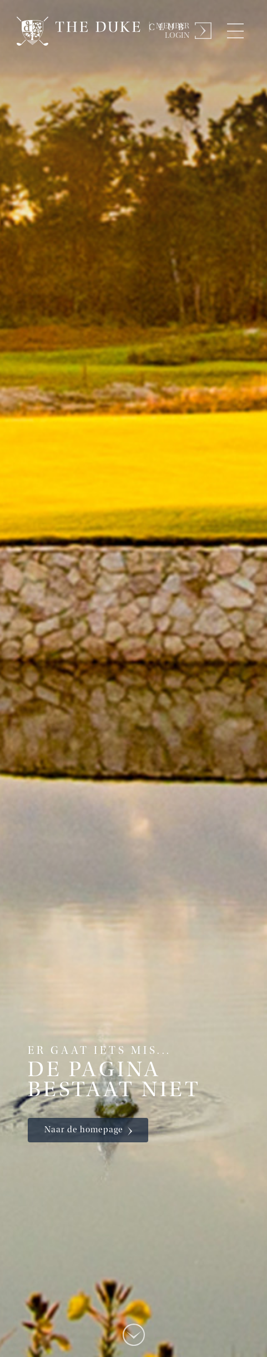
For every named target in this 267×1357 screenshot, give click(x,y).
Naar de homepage (83, 1130)
